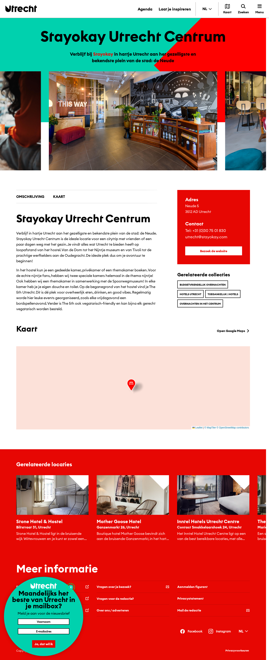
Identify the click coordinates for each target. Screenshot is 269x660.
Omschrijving (30, 196)
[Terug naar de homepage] (21, 8)
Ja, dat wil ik (43, 644)
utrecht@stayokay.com (206, 236)
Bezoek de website (213, 251)
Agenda (145, 9)
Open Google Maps (233, 331)
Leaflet (197, 427)
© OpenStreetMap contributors (233, 427)
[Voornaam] (43, 622)
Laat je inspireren (175, 9)
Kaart (59, 196)
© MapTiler (210, 427)
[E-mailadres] (43, 631)
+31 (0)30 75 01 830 (209, 230)
